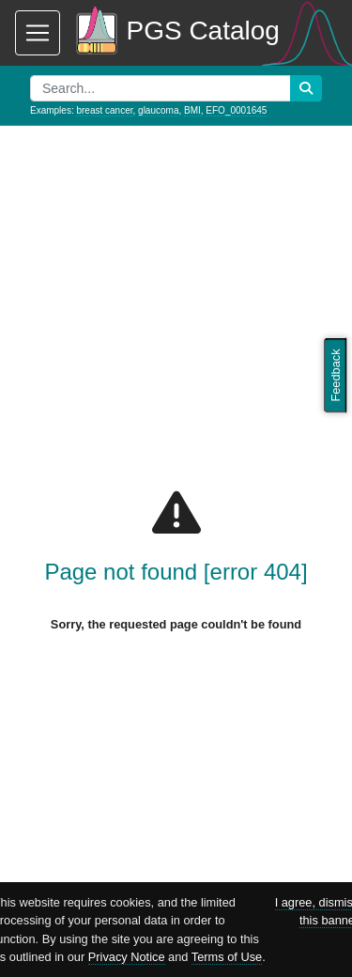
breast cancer (104, 110)
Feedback (336, 375)
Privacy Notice (126, 957)
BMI (192, 110)
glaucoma (158, 110)
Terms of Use (226, 957)
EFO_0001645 (236, 110)
